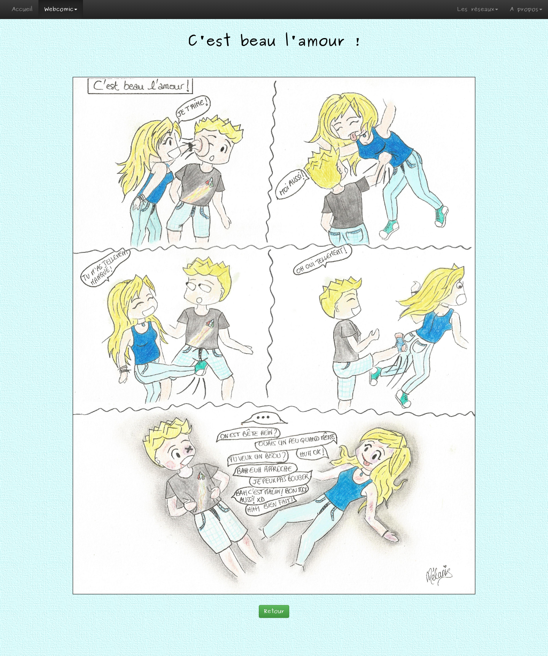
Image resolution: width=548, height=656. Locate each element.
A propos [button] (526, 9)
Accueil (22, 9)
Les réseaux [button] (477, 9)
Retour (274, 611)
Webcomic (60, 9)
